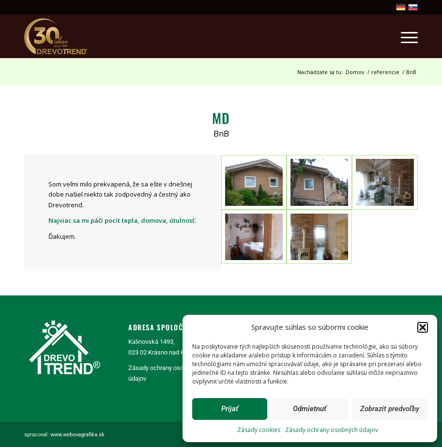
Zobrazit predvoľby (389, 408)
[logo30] (56, 36)
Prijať (229, 408)
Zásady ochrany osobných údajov (331, 430)
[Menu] (404, 36)
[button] (422, 327)
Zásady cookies (258, 430)
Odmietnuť (309, 408)
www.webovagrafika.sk (77, 435)
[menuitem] (404, 36)
